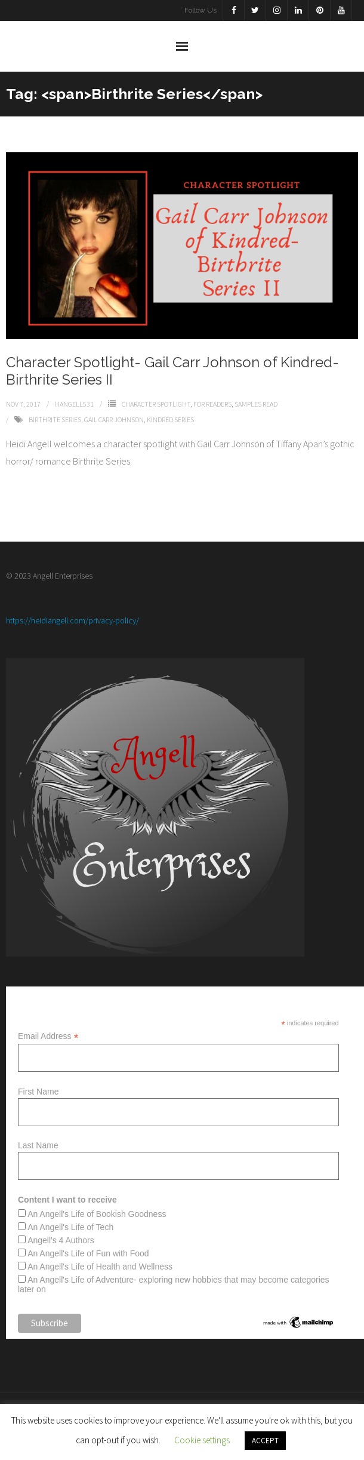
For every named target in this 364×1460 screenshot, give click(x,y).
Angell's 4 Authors (60, 1240)
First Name (38, 1091)
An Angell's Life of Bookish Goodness (96, 1214)
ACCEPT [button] (265, 1441)
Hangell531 (74, 403)
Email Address (48, 1036)
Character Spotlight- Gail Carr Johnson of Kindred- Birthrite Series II (172, 371)
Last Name (38, 1145)
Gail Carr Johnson (114, 419)
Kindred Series (170, 419)
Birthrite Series (55, 419)
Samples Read (256, 403)
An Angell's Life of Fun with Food (88, 1253)
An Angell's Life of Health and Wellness (99, 1266)
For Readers (212, 403)
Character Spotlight (156, 403)
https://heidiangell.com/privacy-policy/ (72, 620)
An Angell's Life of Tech (70, 1227)
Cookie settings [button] (202, 1440)
